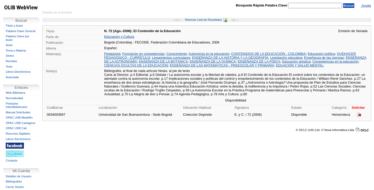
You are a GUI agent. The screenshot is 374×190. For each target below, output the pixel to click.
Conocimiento (176, 54)
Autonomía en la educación (209, 54)
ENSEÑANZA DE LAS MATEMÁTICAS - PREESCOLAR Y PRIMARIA (222, 65)
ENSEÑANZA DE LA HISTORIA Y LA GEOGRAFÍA (230, 58)
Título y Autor (14, 25)
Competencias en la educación (335, 61)
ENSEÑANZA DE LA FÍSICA (259, 61)
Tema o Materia (16, 50)
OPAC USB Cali (16, 128)
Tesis (9, 66)
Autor (9, 45)
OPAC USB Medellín (19, 117)
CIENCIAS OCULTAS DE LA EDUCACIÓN (136, 65)
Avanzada (12, 77)
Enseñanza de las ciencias (324, 58)
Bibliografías (14, 181)
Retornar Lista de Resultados (206, 19)
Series (10, 55)
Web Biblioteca (15, 92)
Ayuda (366, 6)
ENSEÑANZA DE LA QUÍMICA (213, 61)
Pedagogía (112, 54)
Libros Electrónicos (18, 71)
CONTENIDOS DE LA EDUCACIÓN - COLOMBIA (268, 54)
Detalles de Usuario (18, 176)
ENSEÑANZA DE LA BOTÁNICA (163, 61)
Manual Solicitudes (18, 112)
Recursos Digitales (18, 133)
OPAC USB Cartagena (20, 123)
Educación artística (296, 61)
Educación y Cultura (119, 37)
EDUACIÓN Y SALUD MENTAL (299, 65)
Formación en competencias (143, 54)
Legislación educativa (286, 58)
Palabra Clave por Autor (17, 38)
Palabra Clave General (20, 31)
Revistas (11, 61)
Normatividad (14, 98)
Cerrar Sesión (15, 186)
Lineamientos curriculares (171, 58)
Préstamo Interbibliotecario (16, 105)
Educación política (321, 54)
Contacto (11, 160)
